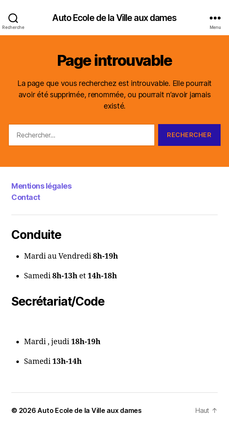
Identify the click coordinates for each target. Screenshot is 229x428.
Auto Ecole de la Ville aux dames (114, 17)
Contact (25, 197)
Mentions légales (41, 186)
